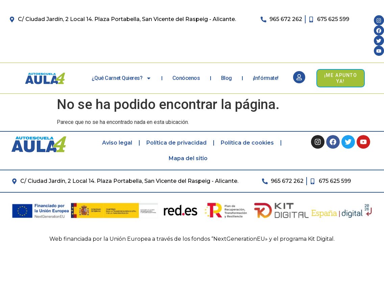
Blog (226, 78)
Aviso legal (117, 142)
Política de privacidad (176, 142)
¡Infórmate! (266, 78)
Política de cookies (247, 142)
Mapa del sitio (188, 158)
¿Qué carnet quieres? (121, 78)
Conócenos (186, 78)
